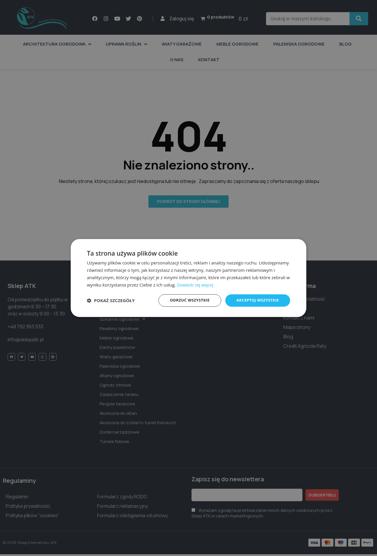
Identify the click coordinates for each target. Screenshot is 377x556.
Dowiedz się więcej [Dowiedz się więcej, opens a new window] (196, 284)
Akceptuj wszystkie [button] (256, 300)
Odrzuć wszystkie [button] (185, 300)
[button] (111, 300)
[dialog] (188, 278)
